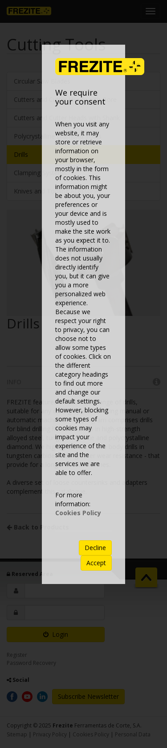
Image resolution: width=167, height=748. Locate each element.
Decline (95, 547)
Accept (96, 563)
